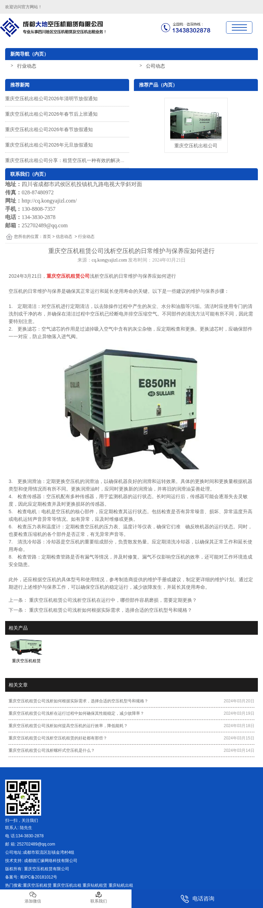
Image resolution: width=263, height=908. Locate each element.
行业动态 (26, 66)
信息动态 (64, 236)
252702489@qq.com (44, 225)
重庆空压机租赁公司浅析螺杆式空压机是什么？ (52, 750)
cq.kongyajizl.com (109, 260)
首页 (47, 236)
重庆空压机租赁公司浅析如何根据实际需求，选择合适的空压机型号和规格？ (110, 610)
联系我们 (98, 897)
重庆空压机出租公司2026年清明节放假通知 (51, 98)
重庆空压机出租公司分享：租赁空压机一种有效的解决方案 (67, 160)
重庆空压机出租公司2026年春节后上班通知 (51, 114)
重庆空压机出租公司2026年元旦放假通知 (48, 145)
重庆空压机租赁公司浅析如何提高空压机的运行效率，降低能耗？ (68, 725)
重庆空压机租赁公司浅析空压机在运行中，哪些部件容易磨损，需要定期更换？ (112, 600)
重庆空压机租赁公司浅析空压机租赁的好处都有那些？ (58, 738)
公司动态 (155, 66)
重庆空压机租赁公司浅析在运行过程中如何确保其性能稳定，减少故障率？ (76, 713)
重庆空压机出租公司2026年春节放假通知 (48, 129)
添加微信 (33, 897)
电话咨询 (197, 899)
